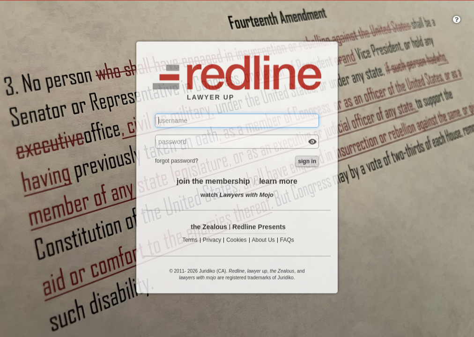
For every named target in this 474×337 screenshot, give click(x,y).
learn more (278, 181)
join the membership (213, 181)
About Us (263, 240)
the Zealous (209, 227)
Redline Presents (259, 227)
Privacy (212, 240)
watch (237, 194)
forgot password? (176, 161)
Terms (190, 240)
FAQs (287, 240)
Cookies (236, 240)
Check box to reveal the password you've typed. (312, 143)
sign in (307, 161)
